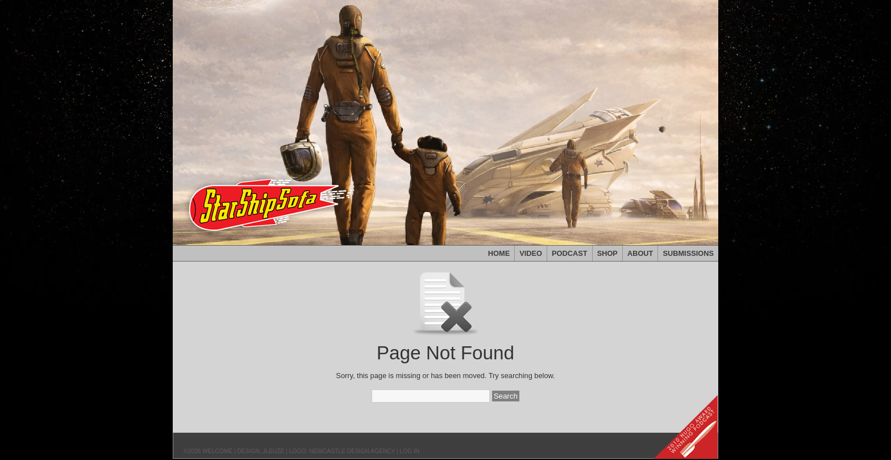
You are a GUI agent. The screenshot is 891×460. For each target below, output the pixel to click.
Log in (410, 451)
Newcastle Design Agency (352, 451)
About (640, 253)
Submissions (688, 253)
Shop (607, 253)
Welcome (217, 451)
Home (499, 253)
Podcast (570, 253)
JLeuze (273, 451)
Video (530, 253)
